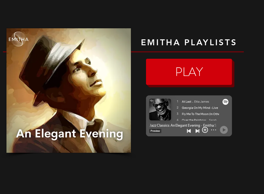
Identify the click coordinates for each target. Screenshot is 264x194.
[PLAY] (189, 72)
